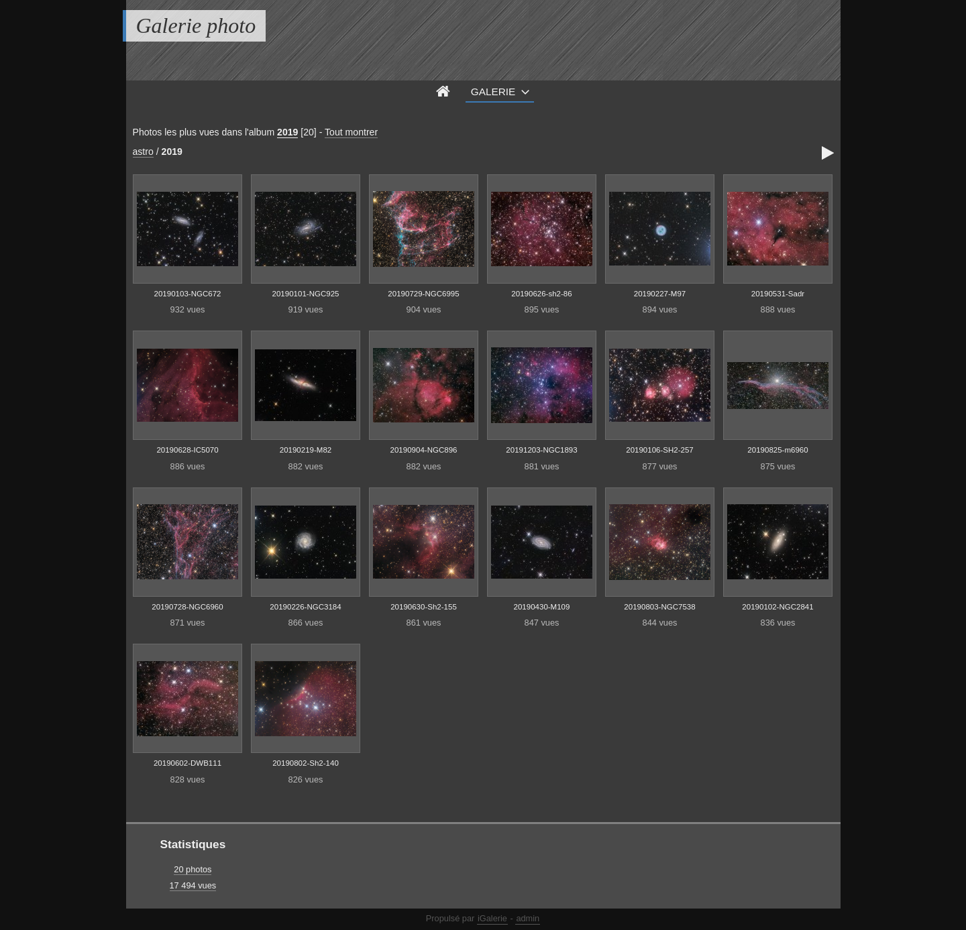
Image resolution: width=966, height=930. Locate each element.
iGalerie (492, 918)
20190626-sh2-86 (541, 294)
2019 (287, 132)
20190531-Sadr (777, 294)
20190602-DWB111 (187, 763)
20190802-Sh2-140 (305, 763)
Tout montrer (351, 132)
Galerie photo (196, 25)
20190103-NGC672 (187, 294)
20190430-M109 (542, 607)
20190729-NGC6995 (423, 294)
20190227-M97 (660, 294)
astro (143, 151)
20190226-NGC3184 (305, 607)
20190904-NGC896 (424, 450)
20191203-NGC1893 (541, 450)
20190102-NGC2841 (777, 607)
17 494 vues (193, 885)
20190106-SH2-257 (660, 450)
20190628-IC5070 (187, 450)
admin (527, 918)
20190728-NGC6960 (187, 607)
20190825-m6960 (777, 450)
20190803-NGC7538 (659, 607)
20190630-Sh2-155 (423, 607)
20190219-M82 (305, 450)
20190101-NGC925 (305, 294)
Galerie (493, 91)
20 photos (192, 869)
